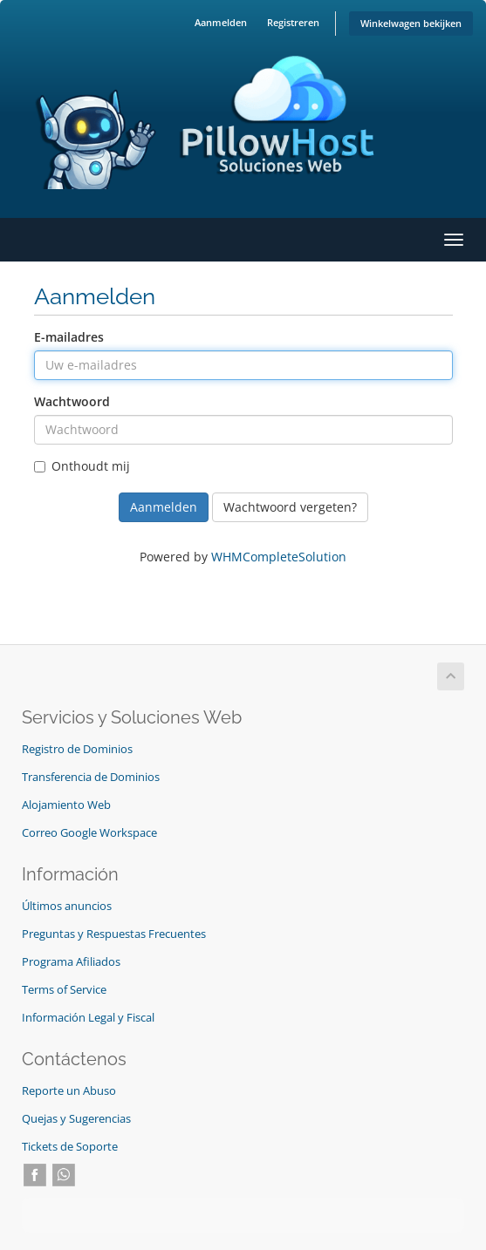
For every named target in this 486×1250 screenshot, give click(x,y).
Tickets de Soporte (70, 1146)
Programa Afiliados (71, 961)
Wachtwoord (72, 401)
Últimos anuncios (67, 906)
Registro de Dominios (77, 749)
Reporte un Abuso (69, 1091)
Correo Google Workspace (89, 832)
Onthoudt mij (82, 466)
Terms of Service (64, 989)
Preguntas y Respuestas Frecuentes (114, 934)
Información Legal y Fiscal (88, 1017)
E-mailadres (69, 337)
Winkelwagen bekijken (411, 23)
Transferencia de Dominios (91, 777)
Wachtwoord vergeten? (290, 507)
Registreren (293, 22)
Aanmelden (221, 22)
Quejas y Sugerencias (76, 1118)
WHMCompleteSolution (278, 556)
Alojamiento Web (66, 805)
